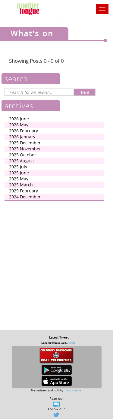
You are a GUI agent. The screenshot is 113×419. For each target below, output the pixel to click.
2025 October (22, 155)
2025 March (21, 185)
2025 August (21, 161)
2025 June (19, 173)
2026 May (18, 125)
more (72, 342)
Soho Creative (73, 390)
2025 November (25, 149)
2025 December (25, 143)
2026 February (23, 131)
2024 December (25, 197)
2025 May (18, 179)
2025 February (23, 191)
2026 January (22, 137)
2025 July (18, 167)
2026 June (19, 119)
